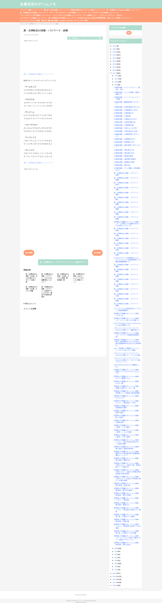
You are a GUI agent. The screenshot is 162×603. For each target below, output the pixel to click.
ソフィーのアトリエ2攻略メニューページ (67, 15)
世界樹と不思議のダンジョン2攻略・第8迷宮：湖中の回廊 (127, 494)
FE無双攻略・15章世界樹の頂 (124, 122)
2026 (115, 46)
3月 (115, 563)
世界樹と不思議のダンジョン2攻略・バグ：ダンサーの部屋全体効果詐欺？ (127, 335)
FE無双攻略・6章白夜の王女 (124, 153)
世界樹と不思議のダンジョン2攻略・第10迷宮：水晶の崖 (127, 484)
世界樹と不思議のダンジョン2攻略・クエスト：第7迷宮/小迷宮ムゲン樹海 (127, 509)
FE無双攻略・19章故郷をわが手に (126, 110)
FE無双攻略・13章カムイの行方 (125, 128)
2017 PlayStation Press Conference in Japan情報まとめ (127, 324)
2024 (115, 52)
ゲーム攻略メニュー (90, 15)
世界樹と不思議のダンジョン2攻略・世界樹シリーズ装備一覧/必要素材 (127, 392)
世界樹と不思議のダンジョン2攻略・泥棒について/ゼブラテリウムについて (127, 371)
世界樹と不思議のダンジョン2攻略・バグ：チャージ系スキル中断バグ (127, 319)
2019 (115, 67)
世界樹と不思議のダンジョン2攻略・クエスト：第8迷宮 (127, 499)
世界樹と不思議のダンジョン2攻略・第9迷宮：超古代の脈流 (127, 489)
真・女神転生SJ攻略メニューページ (39, 74)
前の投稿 (97, 253)
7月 (115, 551)
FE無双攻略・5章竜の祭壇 (123, 156)
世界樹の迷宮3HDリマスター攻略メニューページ (87, 10)
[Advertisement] (63, 56)
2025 (115, 49)
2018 (115, 70)
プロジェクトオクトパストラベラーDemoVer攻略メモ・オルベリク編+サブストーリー (127, 360)
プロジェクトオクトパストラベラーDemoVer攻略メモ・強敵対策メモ (127, 329)
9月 (115, 85)
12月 (116, 76)
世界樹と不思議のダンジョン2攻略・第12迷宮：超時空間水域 (127, 447)
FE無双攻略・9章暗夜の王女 (124, 142)
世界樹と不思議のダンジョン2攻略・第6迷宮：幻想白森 (127, 520)
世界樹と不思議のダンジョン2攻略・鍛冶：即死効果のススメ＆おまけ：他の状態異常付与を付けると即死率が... (127, 342)
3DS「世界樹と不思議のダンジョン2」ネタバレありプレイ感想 (126, 349)
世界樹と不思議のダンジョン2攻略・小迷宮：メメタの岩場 (127, 431)
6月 (115, 554)
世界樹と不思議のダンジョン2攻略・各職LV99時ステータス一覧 (127, 387)
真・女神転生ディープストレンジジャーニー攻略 (85, 38)
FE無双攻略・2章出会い (122, 165)
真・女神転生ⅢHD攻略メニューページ (34, 13)
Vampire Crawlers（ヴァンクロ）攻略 (73, 20)
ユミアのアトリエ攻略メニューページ (33, 18)
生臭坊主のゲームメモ (38, 4)
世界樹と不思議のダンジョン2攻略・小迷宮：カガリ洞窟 (127, 436)
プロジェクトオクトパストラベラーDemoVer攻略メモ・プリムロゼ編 (127, 354)
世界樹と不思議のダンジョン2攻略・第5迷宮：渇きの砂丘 (127, 543)
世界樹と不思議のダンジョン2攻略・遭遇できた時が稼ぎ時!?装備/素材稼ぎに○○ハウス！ (127, 453)
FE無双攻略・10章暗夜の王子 (124, 139)
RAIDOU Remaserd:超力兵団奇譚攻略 (92, 18)
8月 (115, 548)
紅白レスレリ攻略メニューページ (119, 18)
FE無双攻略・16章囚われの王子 (125, 119)
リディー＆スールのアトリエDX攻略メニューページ (67, 13)
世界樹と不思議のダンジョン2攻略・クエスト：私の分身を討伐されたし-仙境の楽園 (127, 442)
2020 (115, 64)
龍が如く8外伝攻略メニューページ (56, 10)
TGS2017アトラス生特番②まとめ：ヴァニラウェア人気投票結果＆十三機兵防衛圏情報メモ (127, 259)
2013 (115, 582)
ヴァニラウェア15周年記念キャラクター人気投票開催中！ (127, 309)
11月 (116, 79)
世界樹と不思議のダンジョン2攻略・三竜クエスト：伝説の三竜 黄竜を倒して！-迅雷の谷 (127, 465)
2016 (115, 573)
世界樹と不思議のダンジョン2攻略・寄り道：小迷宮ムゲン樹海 (127, 515)
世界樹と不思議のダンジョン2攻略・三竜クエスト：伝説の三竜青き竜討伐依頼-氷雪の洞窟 (127, 472)
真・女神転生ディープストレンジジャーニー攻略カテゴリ (63, 262)
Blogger (84, 594)
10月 (116, 82)
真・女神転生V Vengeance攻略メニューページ (123, 10)
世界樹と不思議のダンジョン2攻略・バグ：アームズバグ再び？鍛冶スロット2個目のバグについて (127, 538)
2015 (115, 576)
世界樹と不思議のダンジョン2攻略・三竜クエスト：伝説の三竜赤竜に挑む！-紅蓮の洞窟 (127, 478)
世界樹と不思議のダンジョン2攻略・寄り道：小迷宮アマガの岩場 (127, 532)
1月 (115, 569)
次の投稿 (28, 253)
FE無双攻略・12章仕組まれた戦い (126, 131)
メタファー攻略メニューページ (31, 10)
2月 (115, 566)
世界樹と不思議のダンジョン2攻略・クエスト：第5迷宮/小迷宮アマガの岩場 (127, 526)
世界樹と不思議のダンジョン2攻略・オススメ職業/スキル (127, 377)
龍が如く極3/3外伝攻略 (50, 20)
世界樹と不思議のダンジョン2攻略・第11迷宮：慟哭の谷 (127, 459)
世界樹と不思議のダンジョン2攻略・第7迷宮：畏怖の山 (127, 504)
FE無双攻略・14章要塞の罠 (124, 125)
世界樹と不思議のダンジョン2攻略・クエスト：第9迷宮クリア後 (127, 402)
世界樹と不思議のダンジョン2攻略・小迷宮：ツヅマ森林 (127, 426)
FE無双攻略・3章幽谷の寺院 (124, 162)
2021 (115, 61)
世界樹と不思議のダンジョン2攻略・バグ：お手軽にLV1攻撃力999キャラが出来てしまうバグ (127, 223)
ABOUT (119, 15)
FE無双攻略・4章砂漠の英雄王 (125, 159)
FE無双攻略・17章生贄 (122, 116)
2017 (115, 73)
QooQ (84, 602)
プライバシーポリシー (107, 15)
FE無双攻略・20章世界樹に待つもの (127, 107)
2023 (115, 55)
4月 (115, 560)
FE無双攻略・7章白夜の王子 (124, 150)
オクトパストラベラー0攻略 (30, 20)
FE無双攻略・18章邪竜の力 (124, 113)
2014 (115, 579)
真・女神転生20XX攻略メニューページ (62, 18)
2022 (115, 58)
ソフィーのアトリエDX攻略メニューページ (35, 15)
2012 (115, 585)
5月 (115, 557)
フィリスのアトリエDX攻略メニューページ (103, 13)
